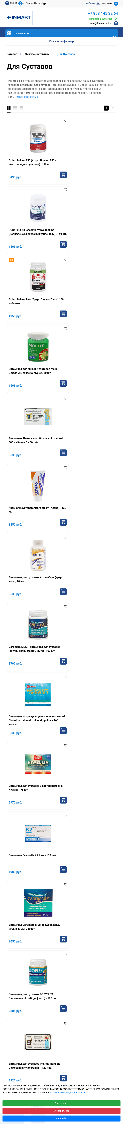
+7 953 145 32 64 (103, 13)
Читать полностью (26, 96)
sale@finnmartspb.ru (101, 23)
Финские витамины (20, 732)
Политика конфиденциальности (67, 1092)
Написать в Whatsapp (103, 19)
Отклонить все (61, 1111)
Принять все (61, 1103)
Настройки (61, 1118)
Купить (54, 175)
